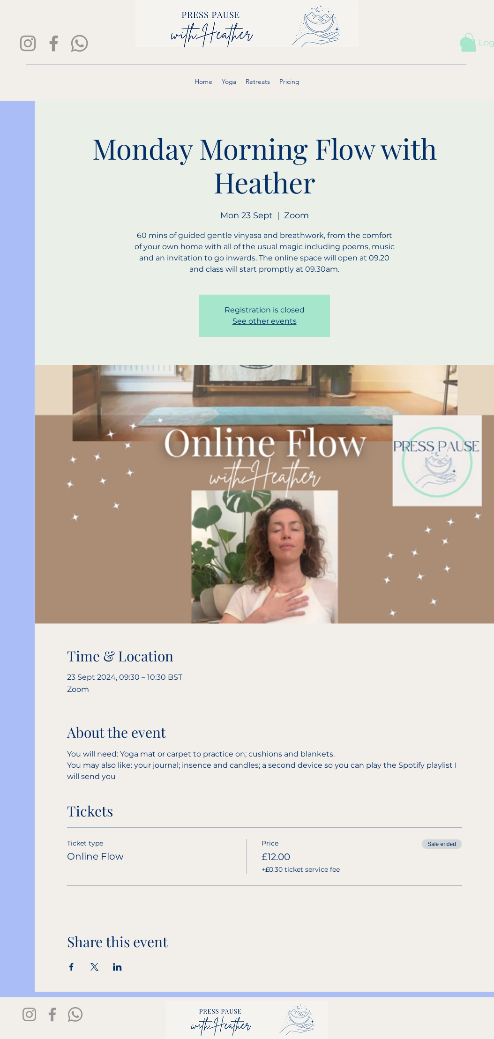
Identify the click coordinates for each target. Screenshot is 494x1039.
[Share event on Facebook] (71, 967)
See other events (264, 321)
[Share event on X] (94, 967)
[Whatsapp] (79, 43)
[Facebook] (53, 43)
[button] (469, 42)
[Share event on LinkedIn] (117, 967)
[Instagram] (27, 43)
